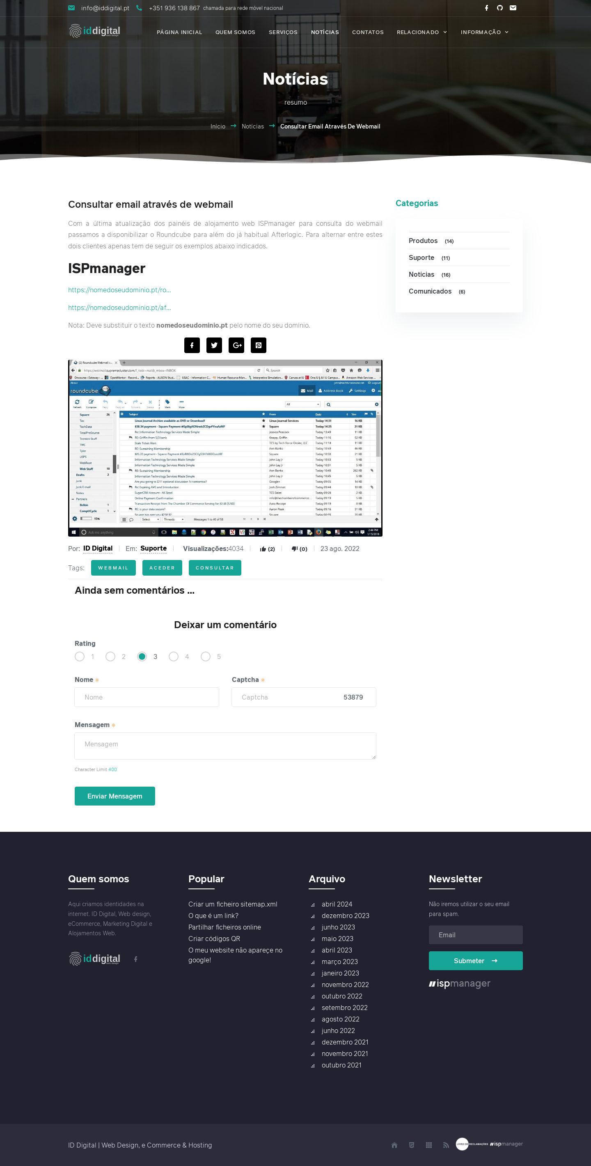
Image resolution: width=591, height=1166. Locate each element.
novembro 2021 (345, 1053)
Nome (87, 679)
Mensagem (95, 724)
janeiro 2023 (340, 973)
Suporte (153, 548)
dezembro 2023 (345, 915)
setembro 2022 (345, 1007)
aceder (162, 568)
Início (218, 126)
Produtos (432, 241)
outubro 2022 (342, 996)
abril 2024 (337, 904)
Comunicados (438, 291)
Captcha (249, 679)
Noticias (431, 274)
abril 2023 (337, 950)
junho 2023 (338, 927)
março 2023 (340, 961)
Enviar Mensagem (114, 796)
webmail (113, 568)
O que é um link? (213, 915)
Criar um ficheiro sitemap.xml (232, 904)
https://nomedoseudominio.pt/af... (119, 307)
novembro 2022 (345, 984)
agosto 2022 (341, 1019)
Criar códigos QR (214, 938)
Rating (85, 643)
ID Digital (97, 548)
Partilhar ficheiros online (224, 927)
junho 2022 (338, 1030)
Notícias (253, 126)
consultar (215, 568)
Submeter (476, 960)
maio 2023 (337, 938)
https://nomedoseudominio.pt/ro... (119, 289)
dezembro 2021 (345, 1042)
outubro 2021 (342, 1065)
